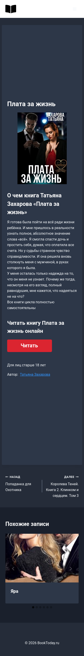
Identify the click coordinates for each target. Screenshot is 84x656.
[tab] (33, 607)
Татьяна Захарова (35, 374)
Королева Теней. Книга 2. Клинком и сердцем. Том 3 (62, 486)
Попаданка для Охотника (22, 483)
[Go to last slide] (13, 569)
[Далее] (71, 569)
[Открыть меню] (74, 8)
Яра (14, 591)
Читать (29, 346)
